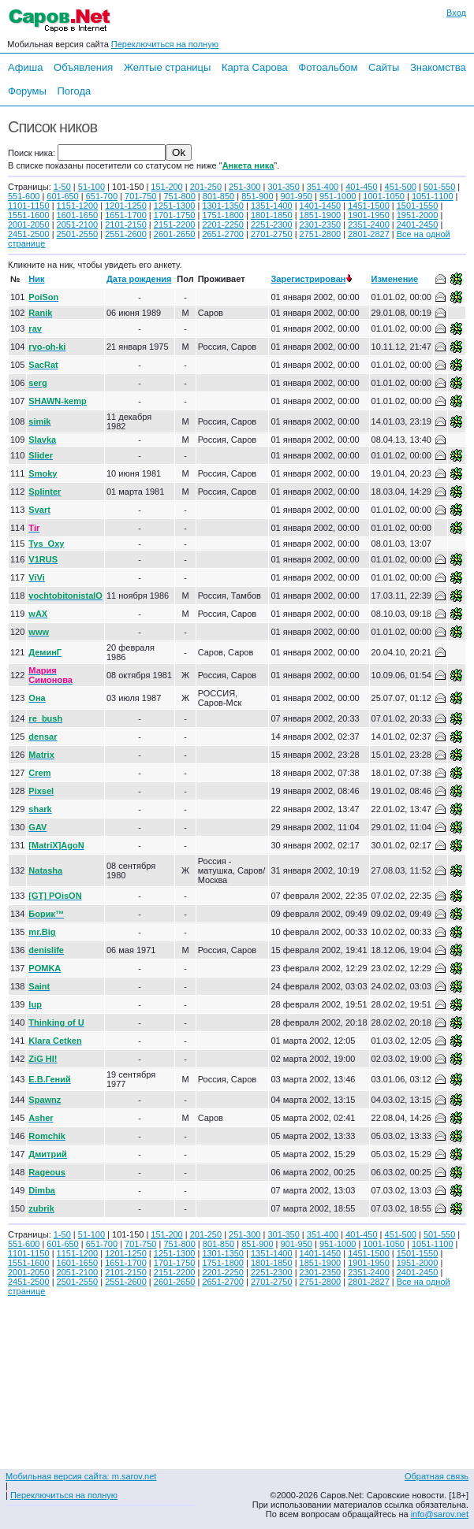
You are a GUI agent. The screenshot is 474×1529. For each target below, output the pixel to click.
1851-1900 (321, 215)
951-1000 (337, 196)
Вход (456, 12)
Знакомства (438, 67)
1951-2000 (418, 215)
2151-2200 (175, 224)
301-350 (283, 186)
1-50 (62, 186)
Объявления (83, 67)
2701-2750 (272, 234)
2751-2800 (321, 234)
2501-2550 (78, 234)
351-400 (322, 186)
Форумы (27, 91)
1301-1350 (223, 205)
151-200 (166, 186)
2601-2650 (175, 234)
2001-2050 (29, 224)
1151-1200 (78, 205)
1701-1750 (175, 215)
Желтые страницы (167, 67)
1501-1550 (418, 205)
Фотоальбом (327, 67)
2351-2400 (369, 224)
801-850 (218, 196)
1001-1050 (384, 196)
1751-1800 (223, 215)
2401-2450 (418, 224)
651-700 (102, 196)
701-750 (140, 196)
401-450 (361, 186)
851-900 (257, 196)
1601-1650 (78, 215)
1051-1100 (432, 196)
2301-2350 (321, 224)
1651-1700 (126, 215)
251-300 (244, 186)
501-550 (439, 186)
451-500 (400, 186)
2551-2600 (126, 234)
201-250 (206, 186)
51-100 (91, 186)
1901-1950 (369, 215)
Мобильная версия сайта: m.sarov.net (81, 1476)
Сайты (383, 67)
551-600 (23, 196)
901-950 (296, 196)
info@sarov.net (439, 1514)
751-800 (179, 196)
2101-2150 (126, 224)
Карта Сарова (255, 67)
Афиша (25, 67)
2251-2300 (272, 224)
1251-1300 (175, 205)
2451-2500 (29, 234)
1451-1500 (369, 205)
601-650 (62, 196)
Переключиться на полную (164, 44)
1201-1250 (126, 205)
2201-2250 (223, 224)
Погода (74, 91)
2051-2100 (78, 224)
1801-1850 (272, 215)
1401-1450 (321, 205)
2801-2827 (369, 234)
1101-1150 (29, 205)
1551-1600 (29, 215)
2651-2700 (223, 234)
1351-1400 (272, 205)
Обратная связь (436, 1476)
